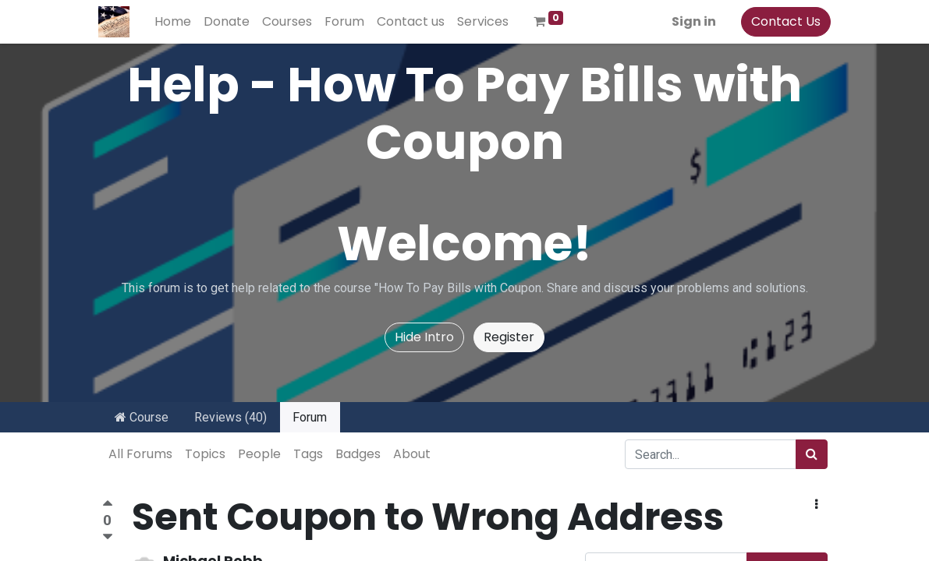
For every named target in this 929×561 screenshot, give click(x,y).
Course (141, 417)
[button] (816, 505)
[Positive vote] (107, 505)
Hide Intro (424, 337)
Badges (358, 454)
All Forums (140, 454)
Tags (308, 454)
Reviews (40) (230, 417)
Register (509, 337)
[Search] (812, 454)
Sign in (690, 21)
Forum (310, 417)
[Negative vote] (107, 537)
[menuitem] (176, 21)
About (412, 454)
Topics (205, 454)
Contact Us (782, 21)
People (259, 454)
